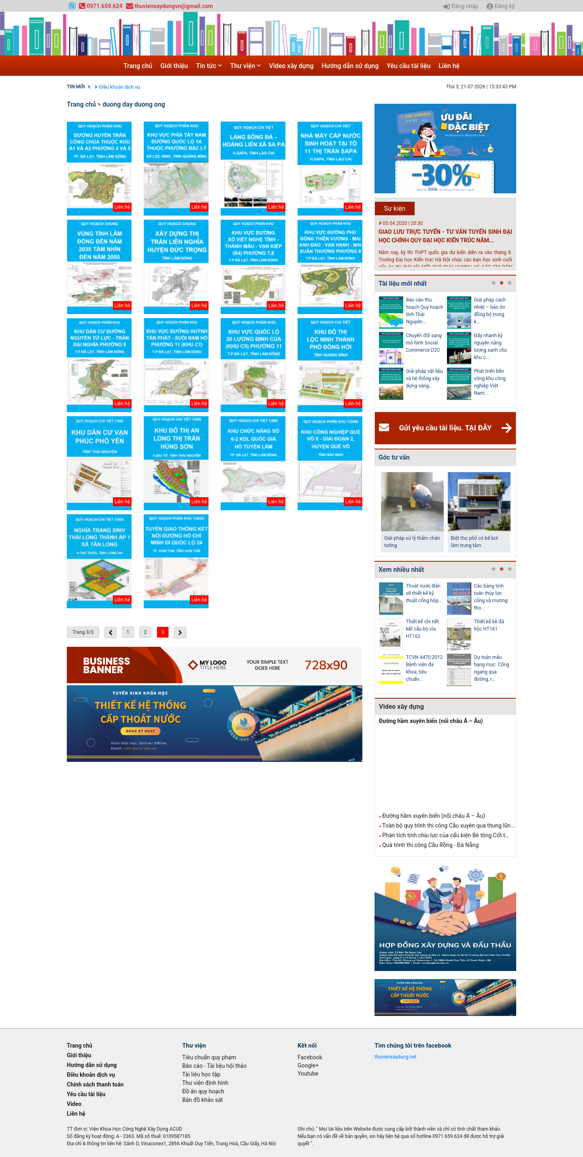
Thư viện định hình (205, 1083)
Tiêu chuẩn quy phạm (209, 1057)
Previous (373, 350)
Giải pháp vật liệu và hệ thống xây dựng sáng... (424, 378)
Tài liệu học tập (201, 1074)
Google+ (308, 1065)
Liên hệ (449, 66)
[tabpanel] (413, 349)
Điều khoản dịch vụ (119, 87)
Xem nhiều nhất (401, 569)
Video (74, 1104)
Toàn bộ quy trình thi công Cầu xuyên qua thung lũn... (448, 825)
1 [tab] (493, 283)
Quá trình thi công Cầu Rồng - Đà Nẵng (430, 845)
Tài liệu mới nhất (403, 283)
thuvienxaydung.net (395, 1057)
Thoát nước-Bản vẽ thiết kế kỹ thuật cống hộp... (424, 593)
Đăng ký (501, 6)
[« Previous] (110, 633)
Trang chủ (137, 66)
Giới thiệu (174, 66)
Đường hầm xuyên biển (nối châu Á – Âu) (431, 721)
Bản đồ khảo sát (202, 1100)
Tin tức (209, 66)
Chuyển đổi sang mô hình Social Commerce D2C (424, 343)
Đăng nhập (460, 6)
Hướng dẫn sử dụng (350, 66)
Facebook (310, 1057)
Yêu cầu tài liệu (408, 66)
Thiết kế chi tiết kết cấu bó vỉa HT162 (422, 629)
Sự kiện (395, 208)
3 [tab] (510, 283)
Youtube (308, 1073)
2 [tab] (502, 283)
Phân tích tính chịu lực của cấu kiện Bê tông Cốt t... (446, 835)
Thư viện (245, 66)
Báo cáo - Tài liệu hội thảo (214, 1066)
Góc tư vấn (394, 457)
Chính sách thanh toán (95, 1084)
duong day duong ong (133, 104)
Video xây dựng (291, 66)
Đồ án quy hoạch (203, 1091)
